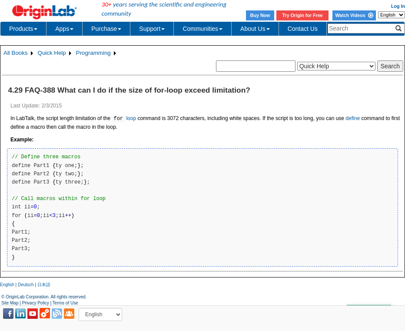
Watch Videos (354, 15)
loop (124, 119)
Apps (64, 28)
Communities (202, 28)
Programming (93, 53)
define (352, 119)
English (7, 284)
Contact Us (303, 28)
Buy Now (260, 15)
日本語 (43, 284)
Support (152, 28)
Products (23, 28)
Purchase (106, 28)
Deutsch (26, 284)
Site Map (9, 303)
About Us (255, 28)
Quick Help (52, 53)
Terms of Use (65, 303)
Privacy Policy (35, 303)
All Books (15, 53)
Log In (398, 6)
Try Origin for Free (302, 15)
